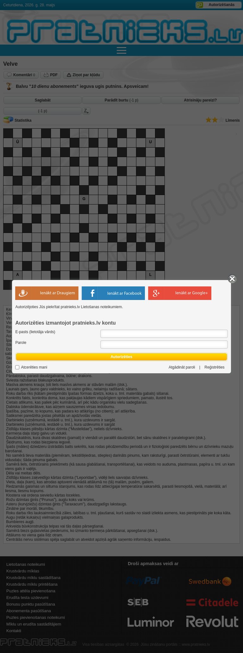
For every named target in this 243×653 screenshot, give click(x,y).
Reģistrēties (214, 367)
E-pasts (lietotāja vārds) (35, 332)
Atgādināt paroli (182, 367)
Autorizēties (121, 357)
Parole (20, 342)
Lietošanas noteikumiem (101, 307)
